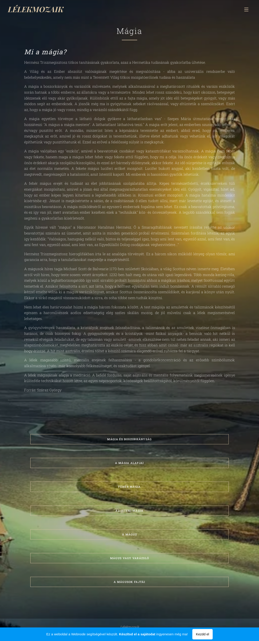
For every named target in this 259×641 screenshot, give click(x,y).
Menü (246, 9)
